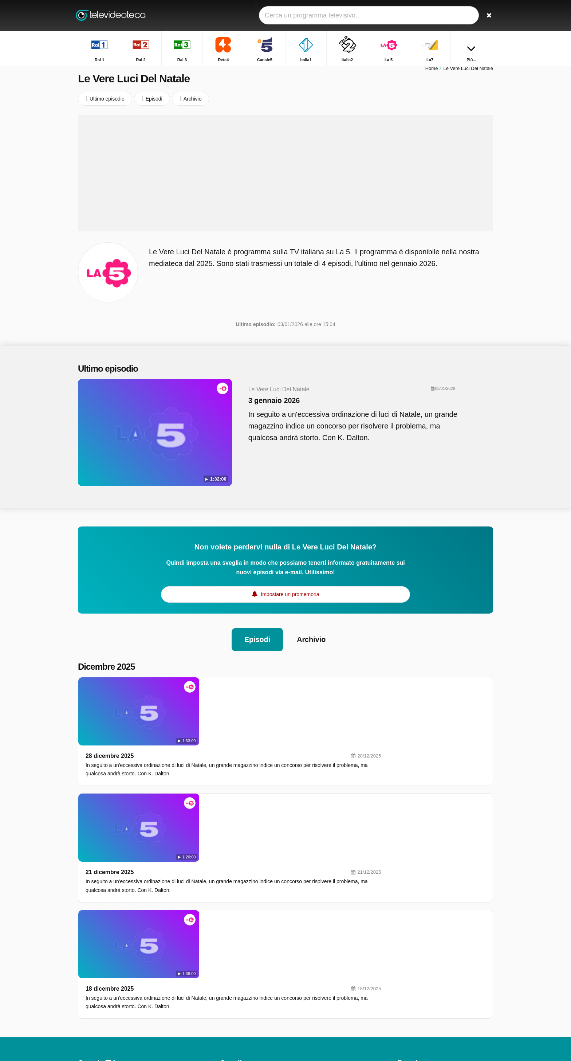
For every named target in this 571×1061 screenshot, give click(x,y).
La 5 (308, 949)
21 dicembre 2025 (213, 746)
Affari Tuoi (409, 947)
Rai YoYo (230, 1023)
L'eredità (407, 937)
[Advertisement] (285, 177)
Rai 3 (226, 928)
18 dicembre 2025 (213, 812)
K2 (223, 1012)
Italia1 (310, 938)
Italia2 (226, 949)
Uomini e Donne (416, 990)
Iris (223, 1002)
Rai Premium (318, 1002)
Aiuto (110, 972)
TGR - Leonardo (416, 968)
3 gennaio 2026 (259, 404)
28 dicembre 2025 (213, 680)
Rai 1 (226, 917)
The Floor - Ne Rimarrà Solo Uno (435, 916)
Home (431, 72)
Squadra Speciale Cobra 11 (429, 958)
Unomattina (411, 926)
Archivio (311, 631)
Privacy (131, 972)
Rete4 (310, 928)
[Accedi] (460, 15)
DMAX (227, 970)
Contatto (87, 972)
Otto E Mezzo (413, 1000)
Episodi (257, 631)
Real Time (231, 981)
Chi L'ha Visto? (415, 1011)
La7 (224, 960)
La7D (309, 960)
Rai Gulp (313, 1012)
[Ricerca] (485, 15)
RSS (152, 972)
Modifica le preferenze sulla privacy (121, 985)
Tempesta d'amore (419, 979)
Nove (309, 970)
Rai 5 (226, 991)
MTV (308, 981)
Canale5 (229, 938)
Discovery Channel (324, 991)
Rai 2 (309, 917)
